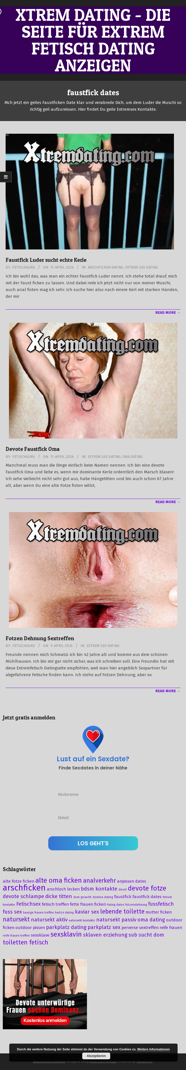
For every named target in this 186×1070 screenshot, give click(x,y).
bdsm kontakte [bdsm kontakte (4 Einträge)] (99, 889)
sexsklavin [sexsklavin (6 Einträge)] (66, 934)
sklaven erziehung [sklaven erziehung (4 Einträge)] (105, 935)
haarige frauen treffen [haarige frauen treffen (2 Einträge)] (38, 912)
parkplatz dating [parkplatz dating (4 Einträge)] (66, 927)
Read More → (167, 312)
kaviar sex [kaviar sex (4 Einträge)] (87, 912)
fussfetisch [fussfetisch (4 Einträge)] (161, 904)
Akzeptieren (96, 1056)
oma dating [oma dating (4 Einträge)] (151, 920)
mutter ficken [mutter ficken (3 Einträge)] (159, 912)
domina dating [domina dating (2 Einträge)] (103, 897)
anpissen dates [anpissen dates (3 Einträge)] (131, 881)
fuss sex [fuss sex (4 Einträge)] (12, 912)
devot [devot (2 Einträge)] (122, 889)
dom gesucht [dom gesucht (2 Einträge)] (82, 897)
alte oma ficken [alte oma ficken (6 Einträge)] (58, 880)
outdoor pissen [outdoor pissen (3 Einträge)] (30, 927)
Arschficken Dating (105, 267)
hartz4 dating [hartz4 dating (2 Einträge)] (64, 912)
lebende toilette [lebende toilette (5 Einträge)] (122, 911)
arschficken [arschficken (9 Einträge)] (24, 888)
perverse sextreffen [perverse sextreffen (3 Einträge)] (140, 927)
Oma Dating (132, 457)
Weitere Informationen (153, 1049)
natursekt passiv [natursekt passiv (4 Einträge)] (116, 920)
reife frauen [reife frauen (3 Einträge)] (171, 927)
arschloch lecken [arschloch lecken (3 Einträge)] (63, 889)
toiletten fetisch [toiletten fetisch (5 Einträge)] (25, 942)
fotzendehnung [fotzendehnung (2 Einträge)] (136, 905)
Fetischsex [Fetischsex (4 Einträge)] (28, 904)
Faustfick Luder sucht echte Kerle (46, 260)
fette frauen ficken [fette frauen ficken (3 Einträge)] (88, 904)
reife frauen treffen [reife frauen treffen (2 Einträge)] (16, 935)
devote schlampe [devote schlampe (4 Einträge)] (23, 896)
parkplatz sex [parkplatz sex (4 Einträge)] (104, 927)
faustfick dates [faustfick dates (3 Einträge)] (147, 896)
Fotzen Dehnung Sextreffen (40, 638)
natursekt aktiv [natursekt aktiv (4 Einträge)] (49, 920)
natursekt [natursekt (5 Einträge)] (16, 919)
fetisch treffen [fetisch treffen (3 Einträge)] (55, 904)
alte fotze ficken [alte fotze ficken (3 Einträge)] (18, 881)
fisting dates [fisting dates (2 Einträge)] (115, 905)
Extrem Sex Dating (141, 267)
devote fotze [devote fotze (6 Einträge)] (147, 888)
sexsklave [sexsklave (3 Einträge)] (40, 935)
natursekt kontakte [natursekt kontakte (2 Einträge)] (82, 920)
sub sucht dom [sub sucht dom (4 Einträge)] (146, 935)
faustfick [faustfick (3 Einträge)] (122, 896)
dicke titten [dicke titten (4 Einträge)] (58, 896)
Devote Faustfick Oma (33, 449)
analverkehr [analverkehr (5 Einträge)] (99, 880)
